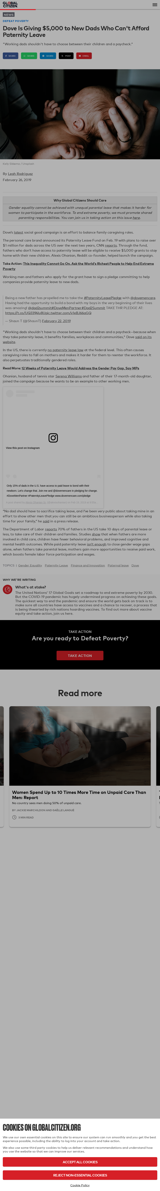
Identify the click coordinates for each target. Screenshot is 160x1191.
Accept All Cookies (80, 1162)
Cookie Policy (80, 1185)
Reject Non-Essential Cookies (80, 1175)
